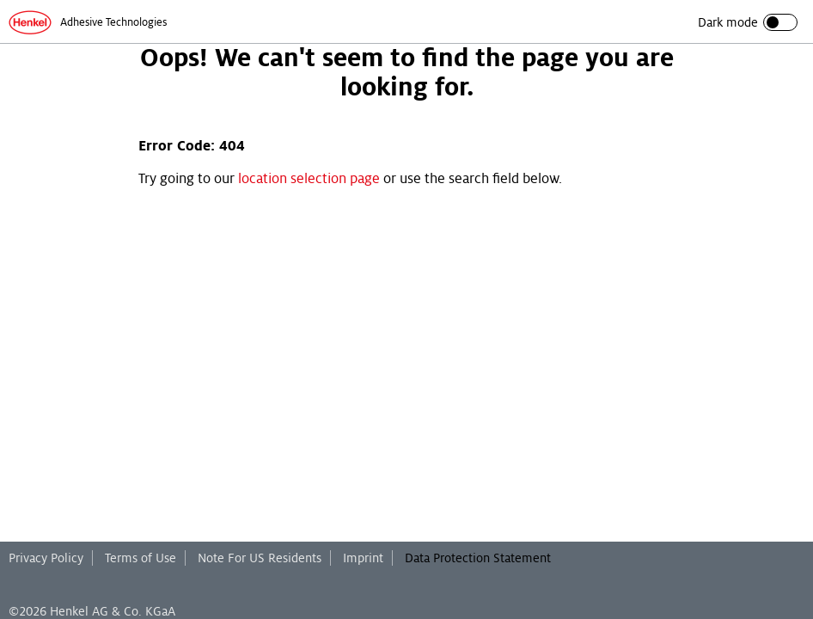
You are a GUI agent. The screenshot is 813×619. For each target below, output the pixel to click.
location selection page (309, 179)
